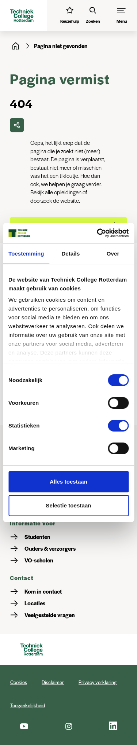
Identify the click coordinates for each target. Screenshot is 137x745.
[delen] (17, 125)
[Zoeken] (93, 15)
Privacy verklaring (98, 682)
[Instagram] (68, 726)
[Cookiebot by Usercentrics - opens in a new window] (97, 233)
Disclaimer (53, 682)
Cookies (18, 682)
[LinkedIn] (113, 726)
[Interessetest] (69, 15)
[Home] (16, 46)
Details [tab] (70, 253)
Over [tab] (113, 253)
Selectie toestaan (68, 505)
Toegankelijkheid (27, 705)
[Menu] (121, 15)
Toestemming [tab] (26, 253)
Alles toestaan (68, 481)
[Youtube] (23, 726)
